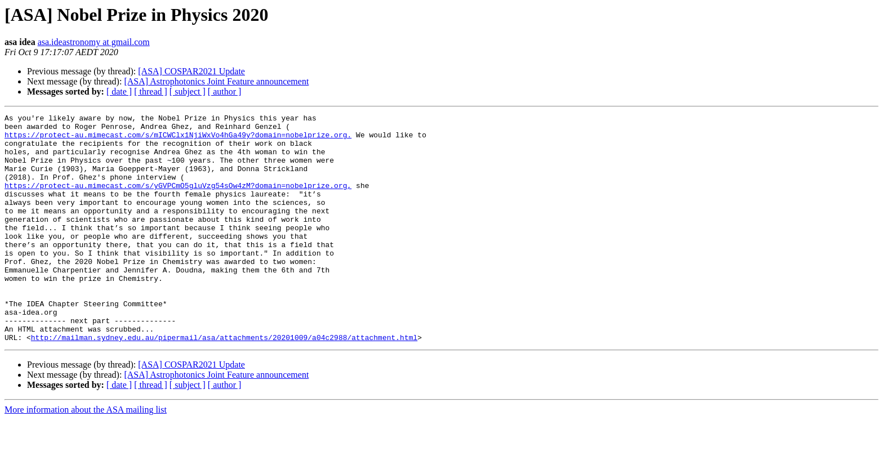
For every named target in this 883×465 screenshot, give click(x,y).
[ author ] (225, 91)
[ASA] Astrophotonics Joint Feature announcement (216, 81)
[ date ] (119, 91)
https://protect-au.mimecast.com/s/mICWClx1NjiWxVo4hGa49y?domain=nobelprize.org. (178, 140)
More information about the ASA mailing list (86, 455)
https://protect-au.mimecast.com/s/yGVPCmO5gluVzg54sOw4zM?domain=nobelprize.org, (178, 200)
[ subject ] (188, 91)
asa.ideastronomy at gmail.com (94, 42)
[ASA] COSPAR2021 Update (191, 71)
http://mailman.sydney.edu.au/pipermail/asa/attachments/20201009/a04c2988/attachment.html (224, 383)
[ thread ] (150, 91)
